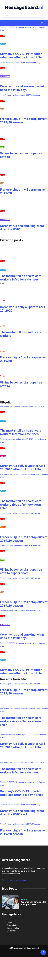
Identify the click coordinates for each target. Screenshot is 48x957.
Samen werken (13, 928)
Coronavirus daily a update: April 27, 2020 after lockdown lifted (22, 467)
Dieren (2, 36)
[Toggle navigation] (42, 23)
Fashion (3, 456)
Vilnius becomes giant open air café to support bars (20, 546)
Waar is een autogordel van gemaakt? (33, 903)
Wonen (3, 44)
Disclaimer (11, 931)
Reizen (3, 527)
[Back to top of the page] (43, 952)
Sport (2, 147)
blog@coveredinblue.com (14, 880)
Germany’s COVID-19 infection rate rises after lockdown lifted (21, 55)
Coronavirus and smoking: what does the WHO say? (20, 63)
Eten (2, 109)
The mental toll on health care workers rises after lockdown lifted (20, 504)
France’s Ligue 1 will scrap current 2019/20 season (20, 95)
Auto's (24, 899)
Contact (10, 922)
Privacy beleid (12, 925)
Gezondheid (5, 76)
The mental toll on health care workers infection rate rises (20, 277)
